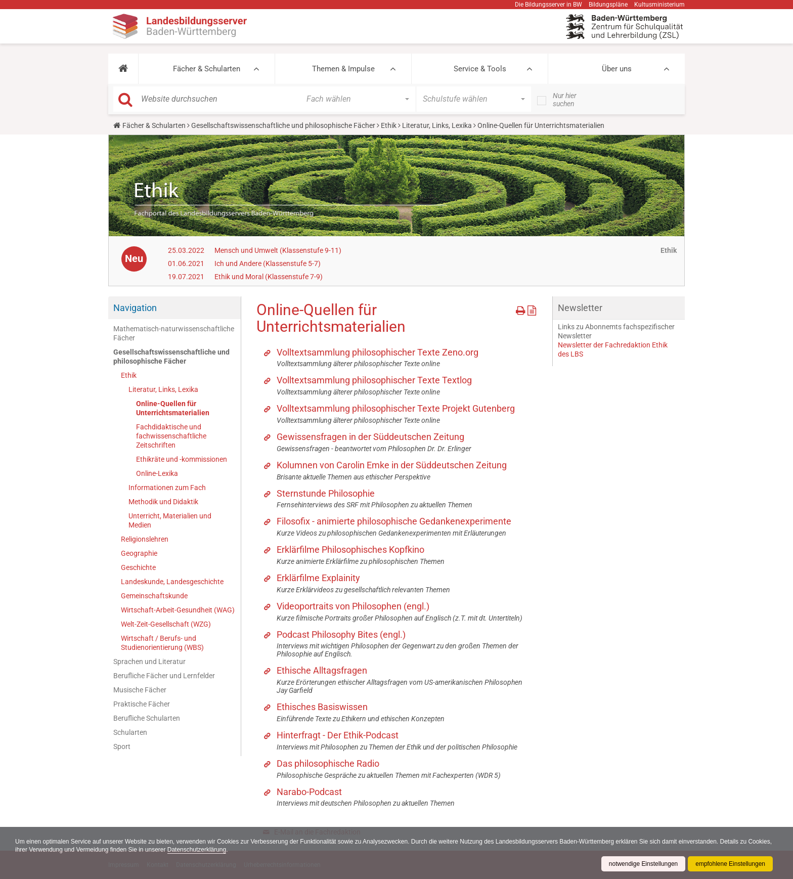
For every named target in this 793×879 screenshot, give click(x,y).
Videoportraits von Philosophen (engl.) (353, 606)
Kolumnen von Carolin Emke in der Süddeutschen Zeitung (392, 465)
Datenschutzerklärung (222, 849)
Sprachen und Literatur (149, 661)
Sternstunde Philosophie (326, 493)
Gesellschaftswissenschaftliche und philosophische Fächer (283, 125)
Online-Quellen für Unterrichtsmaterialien (172, 408)
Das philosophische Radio (328, 763)
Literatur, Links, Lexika (437, 125)
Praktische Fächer (141, 704)
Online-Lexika (157, 473)
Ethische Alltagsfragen (322, 670)
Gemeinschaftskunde (154, 596)
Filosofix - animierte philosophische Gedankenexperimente (394, 521)
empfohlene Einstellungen (730, 863)
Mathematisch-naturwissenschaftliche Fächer (173, 333)
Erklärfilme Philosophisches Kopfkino (350, 549)
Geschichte (138, 567)
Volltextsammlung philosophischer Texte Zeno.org (377, 352)
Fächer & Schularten (206, 68)
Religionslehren (144, 539)
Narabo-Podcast (309, 791)
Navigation (135, 307)
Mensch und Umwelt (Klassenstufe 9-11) (277, 250)
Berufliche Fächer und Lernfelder (164, 676)
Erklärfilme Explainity (318, 578)
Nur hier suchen (565, 100)
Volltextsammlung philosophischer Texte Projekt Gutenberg (396, 408)
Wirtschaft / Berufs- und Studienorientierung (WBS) (162, 642)
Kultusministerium (659, 4)
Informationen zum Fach (167, 488)
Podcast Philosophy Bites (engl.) (341, 634)
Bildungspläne (608, 4)
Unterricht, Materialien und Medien (169, 520)
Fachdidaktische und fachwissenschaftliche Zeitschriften (171, 436)
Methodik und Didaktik (163, 502)
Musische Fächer (139, 690)
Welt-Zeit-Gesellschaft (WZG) (166, 624)
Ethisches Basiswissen (322, 706)
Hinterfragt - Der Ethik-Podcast (338, 735)
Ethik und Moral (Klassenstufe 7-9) (268, 277)
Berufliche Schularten (146, 718)
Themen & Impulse (343, 68)
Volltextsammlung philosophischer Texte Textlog (374, 380)
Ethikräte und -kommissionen (181, 459)
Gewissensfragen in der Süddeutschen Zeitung (370, 436)
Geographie (139, 553)
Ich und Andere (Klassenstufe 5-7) (267, 263)
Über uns (617, 68)
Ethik (388, 125)
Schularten (130, 732)
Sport (121, 746)
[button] (123, 68)
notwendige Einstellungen (643, 863)
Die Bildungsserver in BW (548, 4)
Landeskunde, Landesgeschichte (172, 582)
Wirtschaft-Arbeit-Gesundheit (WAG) (178, 610)
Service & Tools (480, 68)
